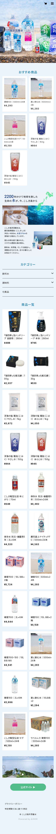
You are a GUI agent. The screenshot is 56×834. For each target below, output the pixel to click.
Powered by (28, 819)
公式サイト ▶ (28, 787)
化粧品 (5, 292)
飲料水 (5, 273)
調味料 (5, 283)
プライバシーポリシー (13, 804)
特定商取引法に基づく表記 (16, 809)
